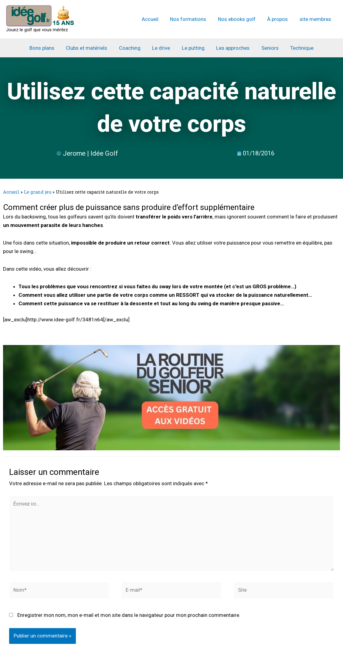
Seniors (266, 48)
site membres (316, 19)
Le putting (192, 48)
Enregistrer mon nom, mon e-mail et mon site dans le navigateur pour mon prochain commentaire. (128, 616)
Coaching (132, 48)
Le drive (162, 48)
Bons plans (46, 48)
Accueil (156, 19)
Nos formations (193, 19)
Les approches (231, 48)
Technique (297, 48)
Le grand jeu (37, 192)
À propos (279, 19)
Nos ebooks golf (240, 19)
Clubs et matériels (90, 48)
